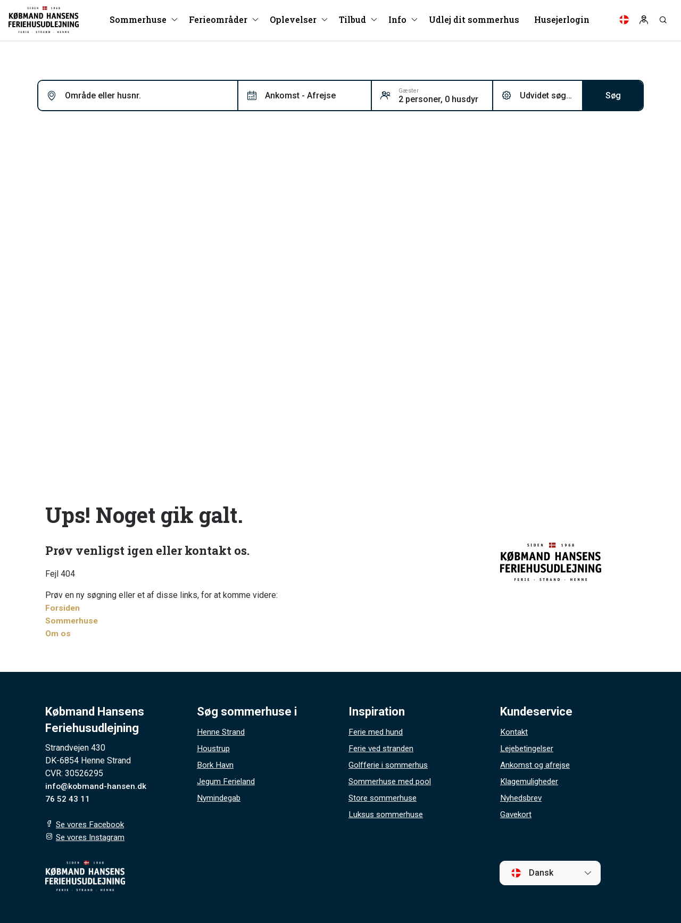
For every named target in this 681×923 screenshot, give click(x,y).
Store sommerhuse (384, 798)
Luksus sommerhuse (387, 814)
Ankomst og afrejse (536, 765)
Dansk (532, 873)
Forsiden (63, 608)
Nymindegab (220, 798)
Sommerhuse (72, 621)
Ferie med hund (377, 732)
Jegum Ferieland (228, 781)
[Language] (624, 21)
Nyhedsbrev (522, 798)
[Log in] (643, 21)
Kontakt (514, 732)
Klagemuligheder (531, 781)
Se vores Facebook (92, 824)
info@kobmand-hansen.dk (96, 786)
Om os (58, 633)
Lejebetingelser (529, 748)
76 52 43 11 (67, 799)
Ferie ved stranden (383, 748)
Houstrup (214, 748)
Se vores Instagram (92, 837)
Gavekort (516, 814)
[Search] (662, 21)
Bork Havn (216, 765)
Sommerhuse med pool (391, 781)
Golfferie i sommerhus (390, 765)
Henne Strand (222, 732)
